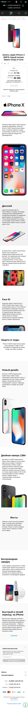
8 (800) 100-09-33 (14, 8)
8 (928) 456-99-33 (14, 5)
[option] (14, 36)
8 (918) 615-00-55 (14, 687)
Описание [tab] (4, 96)
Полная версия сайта (14, 703)
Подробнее (14, 635)
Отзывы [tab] (8, 96)
